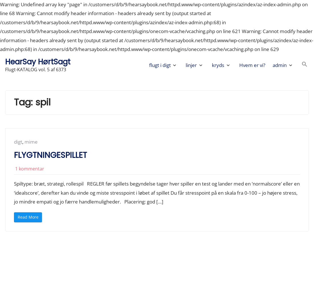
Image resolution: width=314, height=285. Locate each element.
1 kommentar (29, 169)
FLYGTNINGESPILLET (50, 155)
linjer (191, 65)
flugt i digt (160, 65)
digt (18, 142)
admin (280, 65)
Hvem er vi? (252, 65)
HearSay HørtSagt (37, 61)
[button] (304, 65)
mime (31, 142)
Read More (29, 218)
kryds (218, 65)
